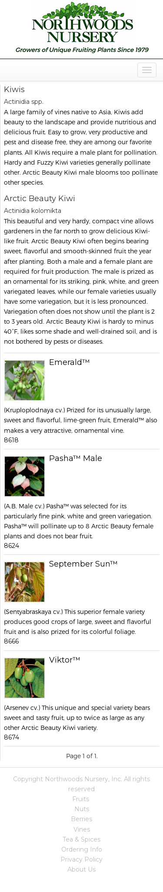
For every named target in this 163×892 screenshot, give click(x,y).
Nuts (81, 809)
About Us (81, 869)
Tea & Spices (81, 839)
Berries (81, 819)
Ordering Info (81, 849)
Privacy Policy (81, 859)
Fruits (80, 799)
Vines (81, 829)
